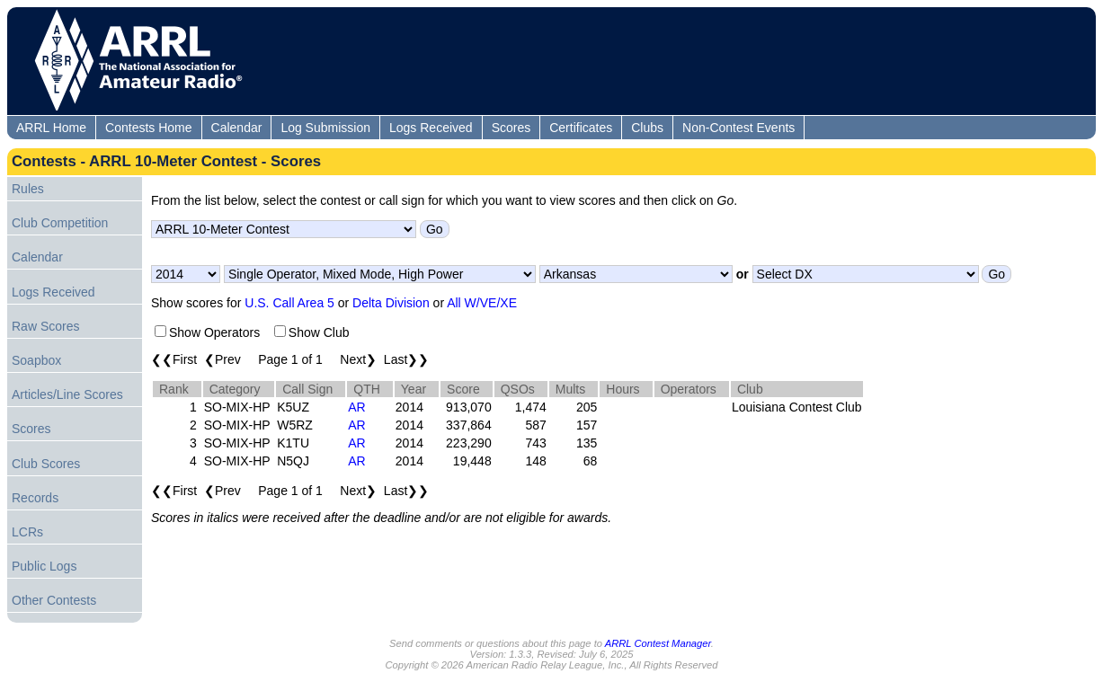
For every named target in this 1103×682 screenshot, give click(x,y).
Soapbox (36, 360)
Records (35, 498)
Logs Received (431, 127)
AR (356, 407)
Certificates (580, 127)
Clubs (647, 127)
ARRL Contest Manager (658, 643)
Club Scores (46, 463)
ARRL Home (51, 127)
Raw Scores (45, 326)
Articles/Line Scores (67, 394)
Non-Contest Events (738, 127)
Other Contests (54, 600)
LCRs (27, 532)
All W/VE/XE (482, 303)
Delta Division (391, 303)
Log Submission (325, 127)
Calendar (236, 127)
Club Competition (60, 223)
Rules (28, 189)
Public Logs (44, 566)
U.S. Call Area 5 (289, 303)
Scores (511, 127)
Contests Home (148, 127)
